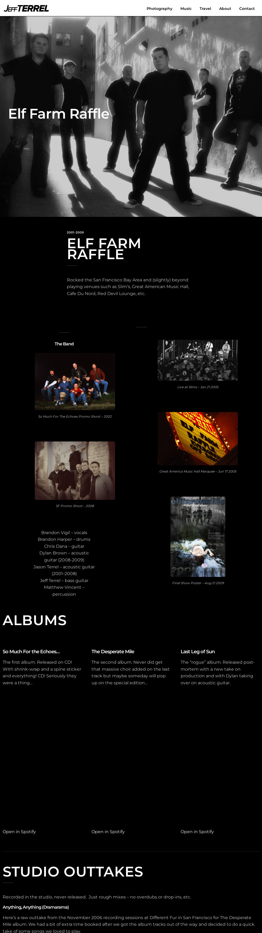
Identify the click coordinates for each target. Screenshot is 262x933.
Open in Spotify (19, 831)
